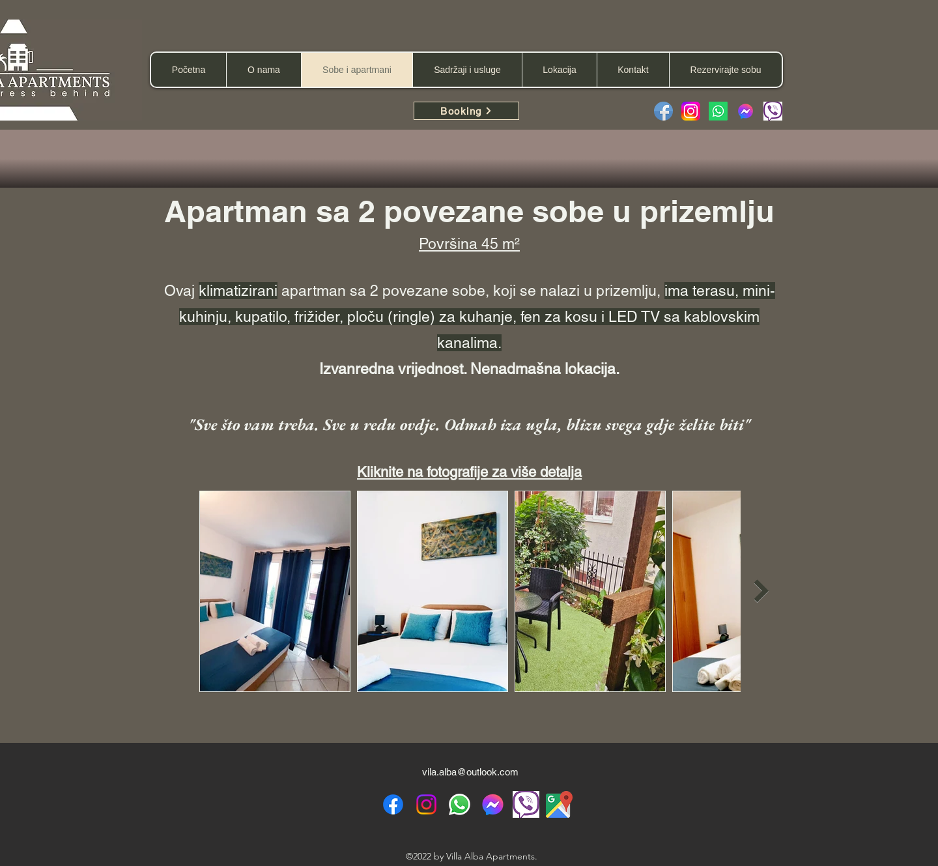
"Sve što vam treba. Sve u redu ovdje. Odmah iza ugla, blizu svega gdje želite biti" (469, 424)
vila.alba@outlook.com (470, 771)
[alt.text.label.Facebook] (393, 804)
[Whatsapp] (718, 111)
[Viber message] (772, 111)
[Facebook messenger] (492, 804)
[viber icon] (526, 804)
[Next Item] (761, 591)
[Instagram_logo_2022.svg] (690, 111)
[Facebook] (663, 111)
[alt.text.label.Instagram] (426, 804)
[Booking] (466, 111)
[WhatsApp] (459, 804)
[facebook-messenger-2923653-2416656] (745, 111)
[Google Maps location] (559, 804)
